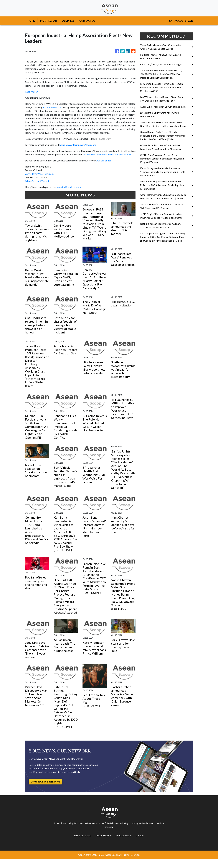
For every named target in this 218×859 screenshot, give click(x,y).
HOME (31, 20)
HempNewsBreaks (53, 107)
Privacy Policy (103, 835)
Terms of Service (82, 835)
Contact (140, 835)
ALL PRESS (68, 20)
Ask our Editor (103, 160)
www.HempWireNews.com (39, 173)
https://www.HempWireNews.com (77, 144)
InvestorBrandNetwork (69, 187)
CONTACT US (87, 20)
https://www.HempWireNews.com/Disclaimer (107, 154)
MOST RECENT (48, 20)
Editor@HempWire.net (37, 181)
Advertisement (123, 835)
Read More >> (32, 91)
